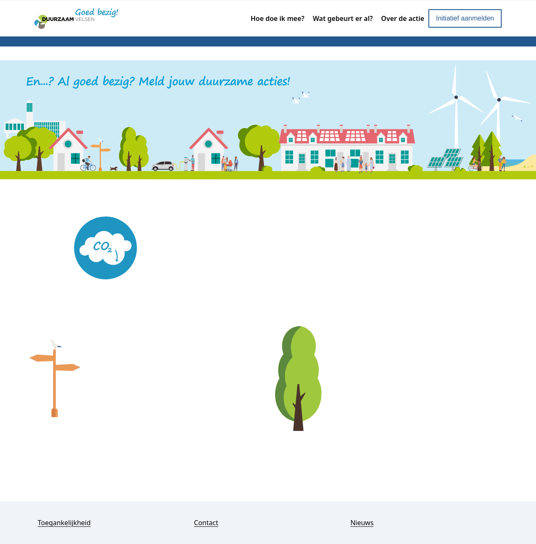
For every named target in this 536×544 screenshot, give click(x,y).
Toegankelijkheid (64, 522)
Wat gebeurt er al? (343, 18)
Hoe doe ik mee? (277, 18)
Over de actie (402, 18)
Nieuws (362, 522)
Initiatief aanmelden (465, 18)
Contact (206, 522)
